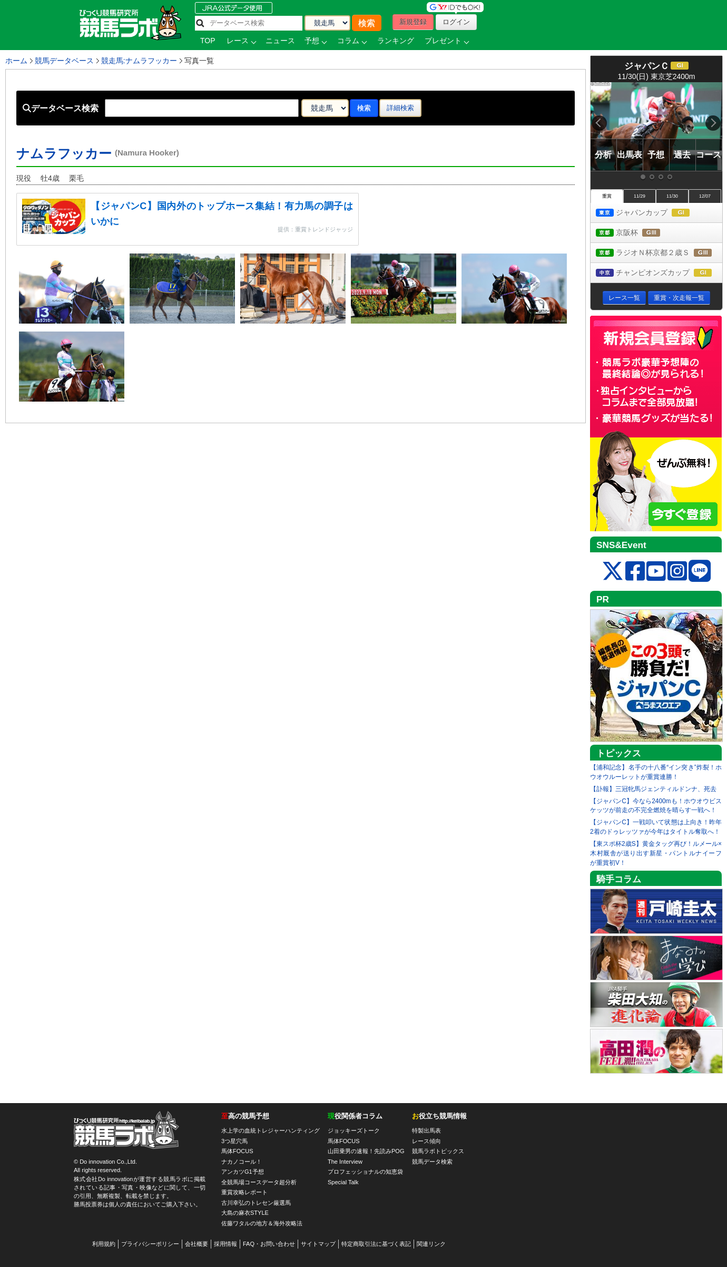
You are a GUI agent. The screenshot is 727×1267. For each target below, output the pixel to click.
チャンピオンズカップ (659, 273)
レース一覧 (624, 297)
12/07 (705, 196)
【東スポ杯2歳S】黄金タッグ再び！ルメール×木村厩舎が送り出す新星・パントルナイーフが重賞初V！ (656, 853)
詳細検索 (400, 108)
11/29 (639, 196)
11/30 (672, 196)
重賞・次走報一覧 (679, 297)
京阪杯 (638, 233)
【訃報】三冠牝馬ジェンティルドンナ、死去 (653, 789)
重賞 (607, 196)
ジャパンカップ (652, 213)
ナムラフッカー (97, 154)
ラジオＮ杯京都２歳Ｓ (659, 253)
